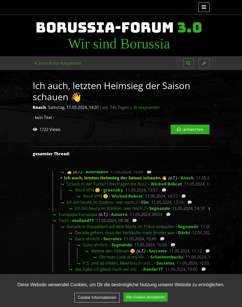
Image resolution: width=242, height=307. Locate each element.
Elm (145, 202)
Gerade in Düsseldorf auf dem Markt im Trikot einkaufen (120, 226)
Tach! (64, 220)
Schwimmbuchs (166, 257)
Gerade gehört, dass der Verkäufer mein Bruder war (125, 232)
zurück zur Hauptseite (58, 63)
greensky (113, 190)
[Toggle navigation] (203, 7)
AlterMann (97, 172)
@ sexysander (147, 107)
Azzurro (119, 214)
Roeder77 (153, 269)
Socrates (112, 239)
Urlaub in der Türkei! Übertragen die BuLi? (107, 184)
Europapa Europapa (78, 214)
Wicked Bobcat (166, 184)
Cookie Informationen (97, 297)
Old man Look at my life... (123, 257)
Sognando (159, 208)
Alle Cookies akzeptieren (145, 297)
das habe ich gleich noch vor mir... (107, 269)
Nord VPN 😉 (87, 190)
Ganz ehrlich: (87, 239)
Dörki (184, 232)
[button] (188, 63)
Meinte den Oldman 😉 (113, 251)
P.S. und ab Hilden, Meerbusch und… (118, 263)
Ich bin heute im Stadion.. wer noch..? (102, 202)
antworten (190, 129)
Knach (187, 178)
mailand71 (83, 220)
